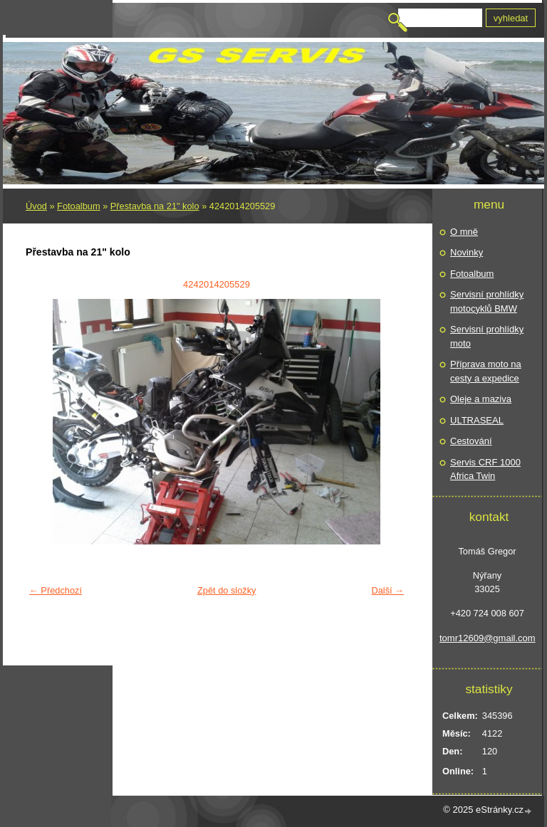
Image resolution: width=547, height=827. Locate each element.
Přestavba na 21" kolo (154, 206)
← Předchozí (55, 590)
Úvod (36, 206)
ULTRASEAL (477, 420)
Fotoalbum (78, 206)
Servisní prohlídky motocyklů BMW (486, 301)
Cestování (471, 441)
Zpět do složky (226, 590)
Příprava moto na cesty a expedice (485, 371)
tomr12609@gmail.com (487, 638)
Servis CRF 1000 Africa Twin (485, 469)
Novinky (466, 252)
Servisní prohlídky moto (486, 336)
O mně (464, 231)
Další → (387, 590)
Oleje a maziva (480, 399)
